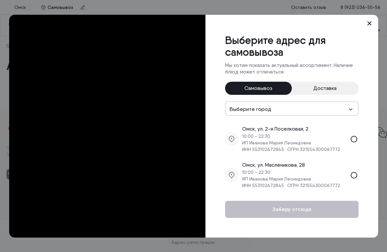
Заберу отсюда (291, 209)
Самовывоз (258, 88)
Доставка (325, 88)
